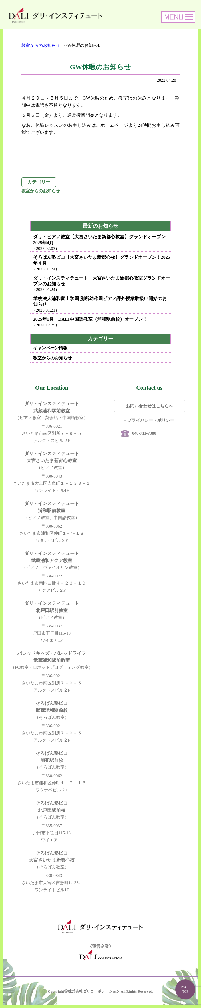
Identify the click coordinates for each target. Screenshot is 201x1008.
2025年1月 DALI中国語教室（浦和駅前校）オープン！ (90, 319)
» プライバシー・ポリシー (149, 420)
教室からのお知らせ (40, 45)
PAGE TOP (185, 989)
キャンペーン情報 (50, 348)
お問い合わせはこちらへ (149, 406)
